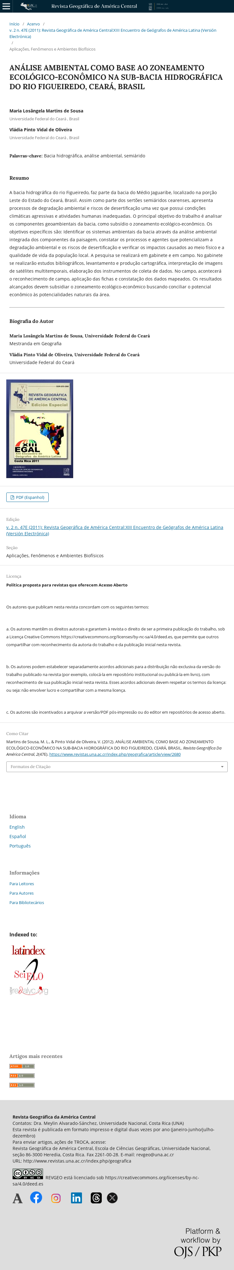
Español (17, 836)
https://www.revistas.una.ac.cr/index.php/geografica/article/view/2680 (115, 754)
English (17, 827)
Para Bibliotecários (26, 902)
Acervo (33, 24)
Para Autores (21, 893)
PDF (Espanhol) (29, 497)
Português (20, 846)
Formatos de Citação (31, 766)
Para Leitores (21, 883)
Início (14, 24)
